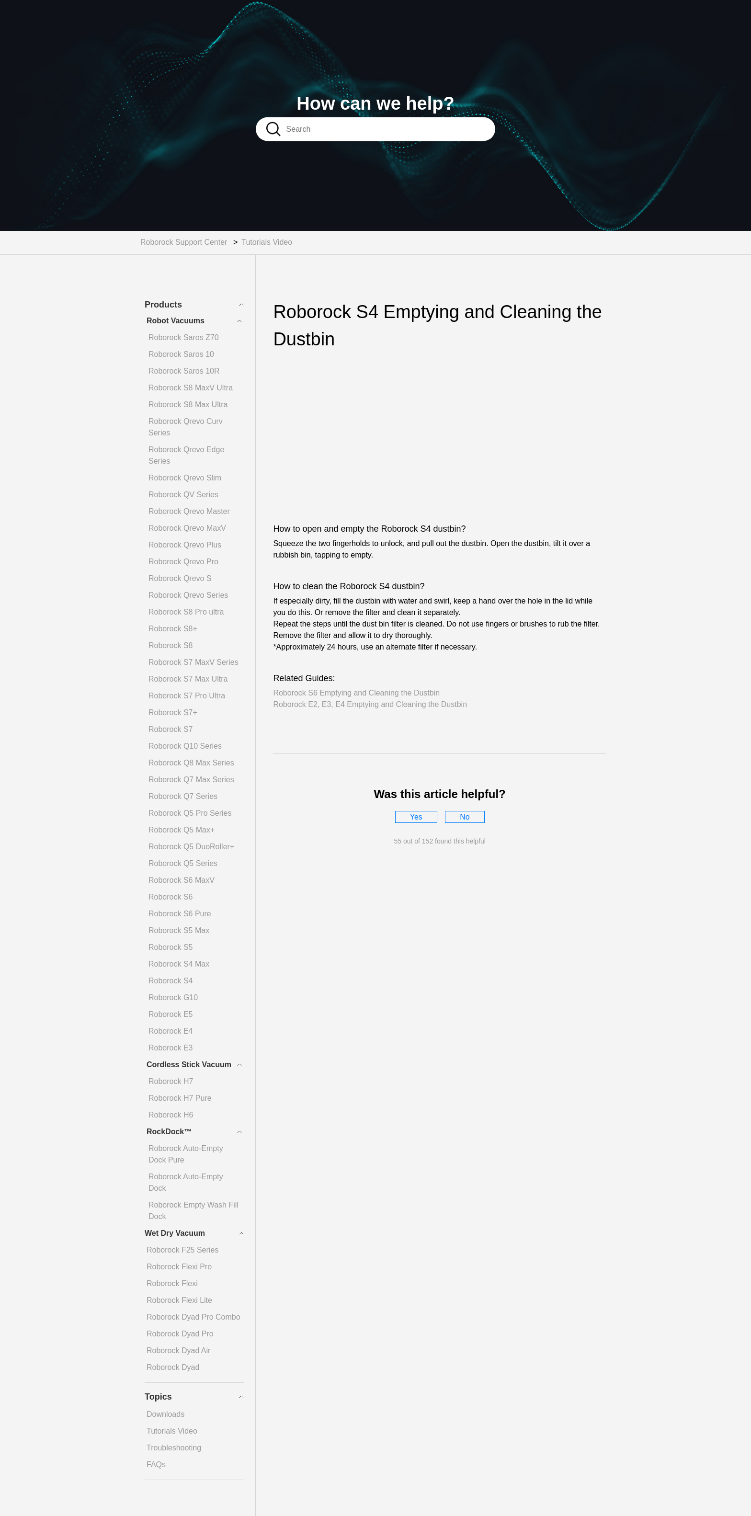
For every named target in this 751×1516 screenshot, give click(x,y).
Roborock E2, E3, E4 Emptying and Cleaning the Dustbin (370, 704)
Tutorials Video (266, 242)
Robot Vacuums (176, 321)
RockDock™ (169, 1132)
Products (163, 304)
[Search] (388, 129)
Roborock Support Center (183, 242)
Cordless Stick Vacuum (189, 1064)
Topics (158, 1397)
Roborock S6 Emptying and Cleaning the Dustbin (356, 693)
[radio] (416, 817)
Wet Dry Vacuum (175, 1233)
